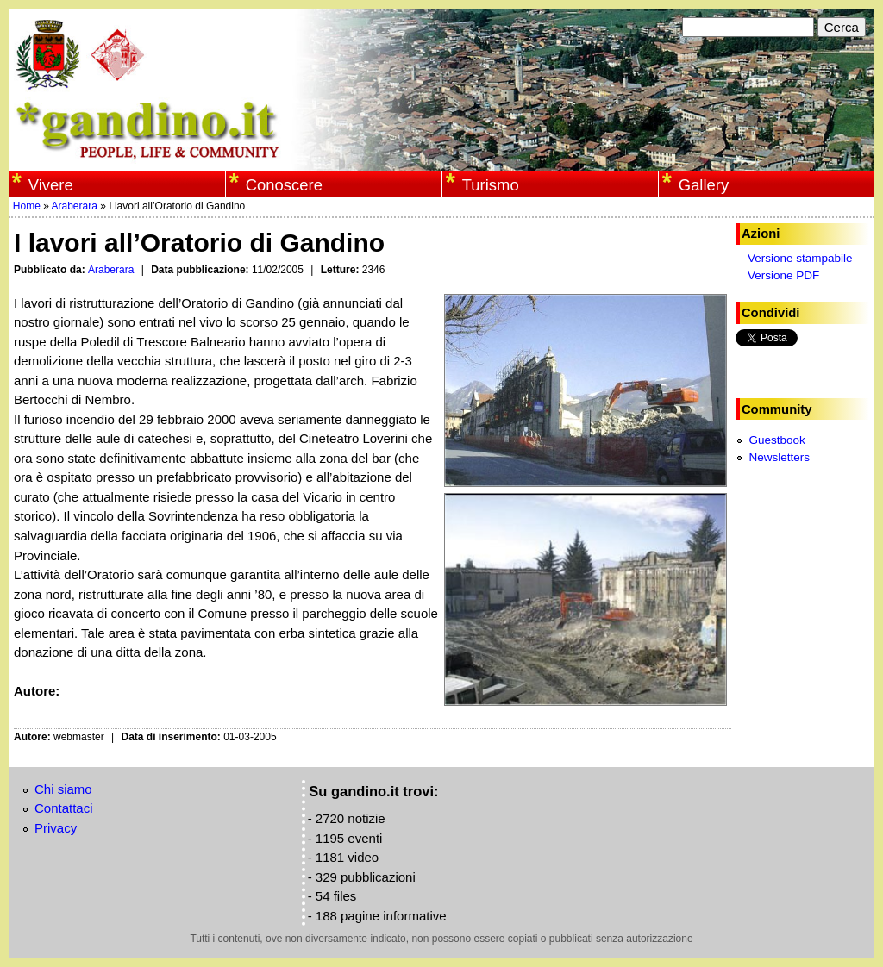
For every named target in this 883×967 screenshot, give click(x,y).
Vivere (50, 185)
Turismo (490, 185)
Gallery (704, 185)
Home (27, 206)
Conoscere (284, 185)
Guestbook (776, 440)
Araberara (74, 206)
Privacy (55, 827)
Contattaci (63, 808)
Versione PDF (783, 275)
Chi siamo (63, 789)
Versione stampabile (800, 258)
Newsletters (779, 457)
